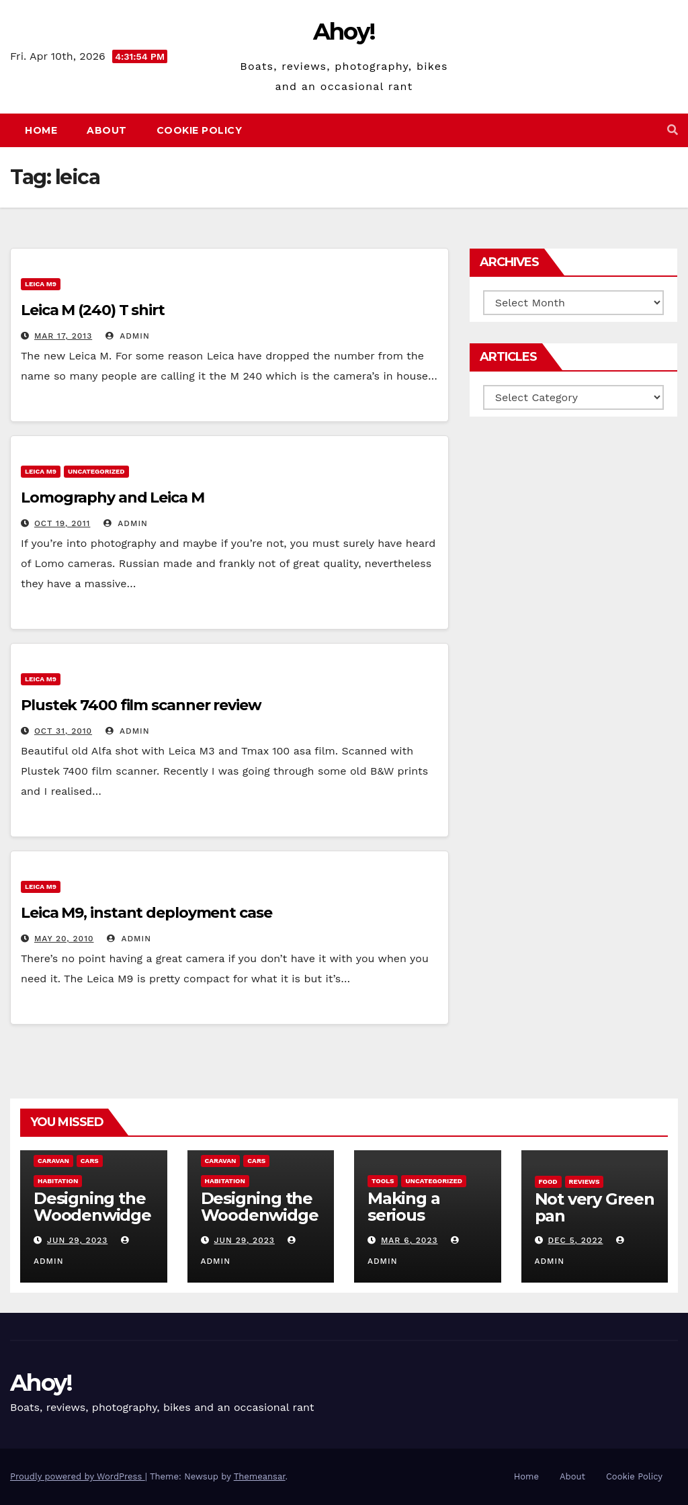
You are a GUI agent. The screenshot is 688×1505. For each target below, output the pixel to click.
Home (41, 130)
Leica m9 (40, 284)
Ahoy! (344, 31)
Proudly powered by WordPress (77, 1476)
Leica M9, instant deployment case (146, 913)
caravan (53, 1160)
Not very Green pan (594, 1207)
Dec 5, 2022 (575, 1240)
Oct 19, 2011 (62, 523)
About (107, 130)
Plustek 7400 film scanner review (141, 705)
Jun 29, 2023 (77, 1240)
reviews (584, 1181)
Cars (90, 1160)
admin (127, 336)
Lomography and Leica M (112, 497)
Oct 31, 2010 (63, 731)
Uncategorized (96, 471)
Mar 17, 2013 (63, 336)
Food (548, 1181)
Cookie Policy (200, 130)
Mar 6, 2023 (409, 1240)
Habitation (58, 1181)
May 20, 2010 (64, 938)
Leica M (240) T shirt (93, 310)
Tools (383, 1181)
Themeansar (260, 1476)
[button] (672, 130)
